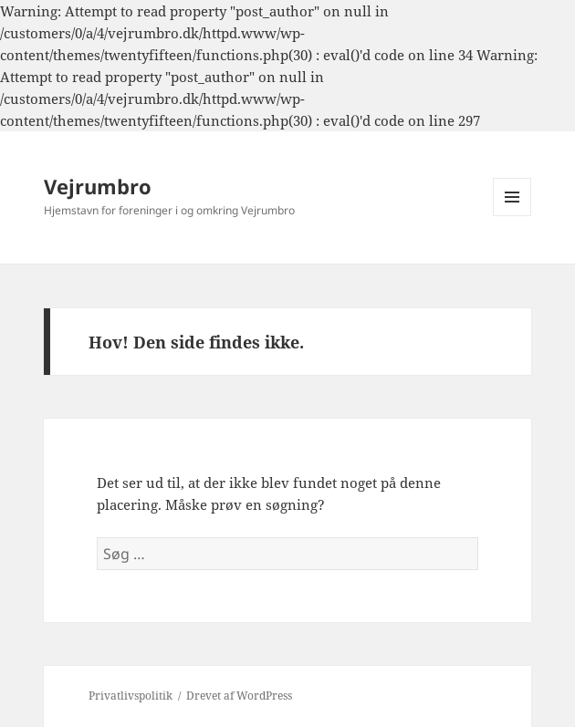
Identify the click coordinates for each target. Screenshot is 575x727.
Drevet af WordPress (239, 695)
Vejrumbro (98, 186)
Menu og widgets (512, 215)
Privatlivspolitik (130, 695)
